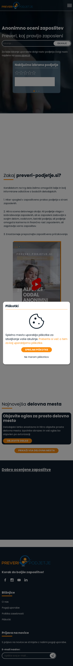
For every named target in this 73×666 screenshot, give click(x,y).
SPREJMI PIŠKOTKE (36, 349)
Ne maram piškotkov (36, 357)
